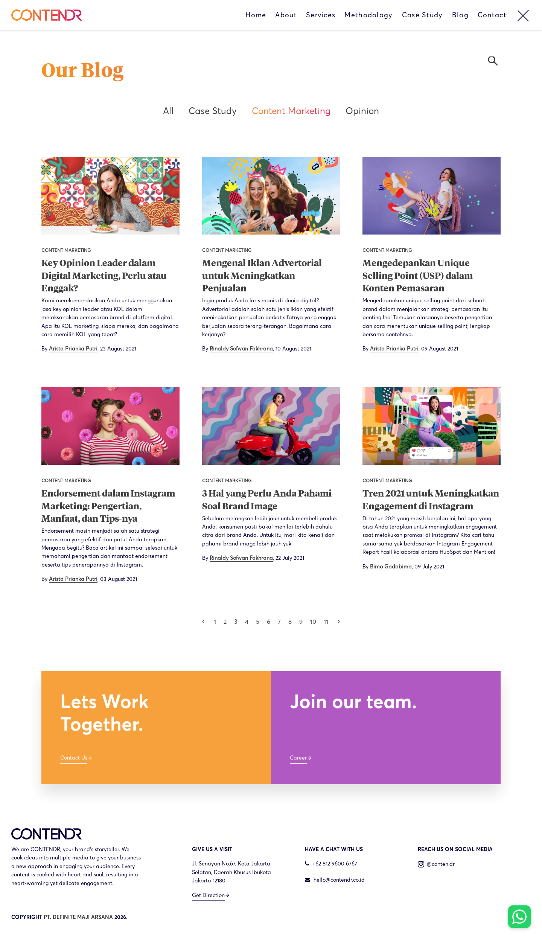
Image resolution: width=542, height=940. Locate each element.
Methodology (368, 15)
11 (326, 621)
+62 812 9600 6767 (331, 863)
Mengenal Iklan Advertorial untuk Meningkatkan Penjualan (262, 276)
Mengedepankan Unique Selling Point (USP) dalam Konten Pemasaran (417, 276)
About (286, 15)
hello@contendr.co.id (335, 879)
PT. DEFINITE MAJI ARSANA (78, 917)
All (168, 110)
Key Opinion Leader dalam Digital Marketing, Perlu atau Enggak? (104, 276)
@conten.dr (436, 864)
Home (255, 15)
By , (88, 348)
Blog (460, 15)
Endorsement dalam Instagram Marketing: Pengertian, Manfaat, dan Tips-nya (108, 506)
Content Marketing (291, 110)
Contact (492, 15)
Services (320, 15)
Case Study (422, 15)
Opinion (362, 110)
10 (313, 621)
